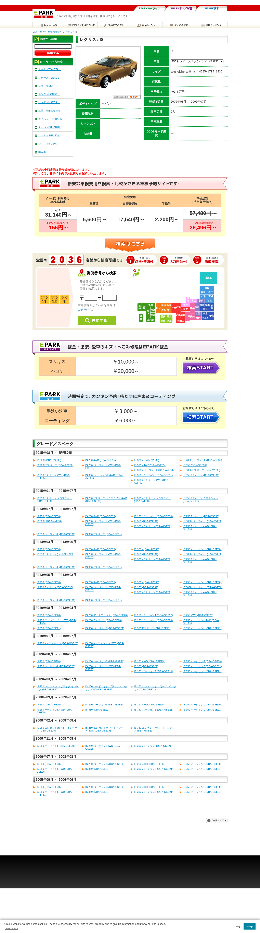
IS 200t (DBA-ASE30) (49, 460)
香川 (169, 316)
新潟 (201, 300)
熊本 (148, 312)
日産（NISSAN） (48, 85)
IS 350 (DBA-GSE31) (195, 465)
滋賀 (185, 309)
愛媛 (163, 316)
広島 (163, 310)
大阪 (178, 314)
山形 (203, 296)
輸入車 (42, 152)
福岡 (150, 305)
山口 (158, 308)
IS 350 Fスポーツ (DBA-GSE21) (152, 628)
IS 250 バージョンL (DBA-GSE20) (153, 620)
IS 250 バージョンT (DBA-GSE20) (153, 615)
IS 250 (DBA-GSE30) (49, 516)
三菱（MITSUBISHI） (50, 110)
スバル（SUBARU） (49, 127)
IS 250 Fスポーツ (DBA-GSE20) (103, 620)
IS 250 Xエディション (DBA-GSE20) (57, 643)
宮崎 (153, 315)
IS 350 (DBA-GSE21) (49, 628)
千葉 (211, 315)
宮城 (210, 296)
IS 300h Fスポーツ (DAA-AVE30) (201, 470)
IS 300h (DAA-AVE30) (146, 460)
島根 (163, 305)
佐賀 (144, 307)
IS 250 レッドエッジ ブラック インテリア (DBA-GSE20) (58, 688)
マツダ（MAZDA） (49, 102)
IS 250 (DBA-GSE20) (49, 615)
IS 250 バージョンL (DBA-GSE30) (153, 516)
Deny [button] (237, 926)
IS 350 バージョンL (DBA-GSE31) (153, 475)
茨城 (212, 307)
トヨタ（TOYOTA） (49, 69)
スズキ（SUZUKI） (49, 135)
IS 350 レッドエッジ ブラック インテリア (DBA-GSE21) (155, 688)
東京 (205, 313)
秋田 (203, 292)
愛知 (192, 316)
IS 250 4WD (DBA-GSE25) (198, 615)
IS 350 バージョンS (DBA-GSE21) (202, 666)
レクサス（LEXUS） (50, 77)
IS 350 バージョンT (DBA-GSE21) (104, 628)
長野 (197, 307)
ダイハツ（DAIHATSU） (52, 119)
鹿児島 (150, 320)
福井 (185, 305)
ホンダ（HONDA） (49, 94)
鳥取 (169, 305)
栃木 (207, 305)
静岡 (198, 317)
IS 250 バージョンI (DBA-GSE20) (56, 746)
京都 (178, 307)
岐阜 (192, 308)
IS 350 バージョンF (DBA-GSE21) (153, 671)
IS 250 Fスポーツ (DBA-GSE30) (201, 516)
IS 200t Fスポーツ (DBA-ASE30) (55, 465)
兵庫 (173, 308)
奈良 (183, 315)
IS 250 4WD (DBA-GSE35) (100, 460)
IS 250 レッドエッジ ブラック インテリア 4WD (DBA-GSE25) (106, 688)
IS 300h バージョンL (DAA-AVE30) (154, 470)
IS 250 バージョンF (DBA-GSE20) (202, 661)
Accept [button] (250, 926)
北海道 (208, 277)
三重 (187, 316)
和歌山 (180, 321)
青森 (207, 288)
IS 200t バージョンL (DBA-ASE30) (202, 460)
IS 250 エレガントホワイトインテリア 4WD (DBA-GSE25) (105, 729)
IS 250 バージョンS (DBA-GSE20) (104, 661)
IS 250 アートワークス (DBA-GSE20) (106, 615)
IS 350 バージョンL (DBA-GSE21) (202, 628)
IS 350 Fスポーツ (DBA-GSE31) (201, 475)
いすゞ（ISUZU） (48, 143)
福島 (209, 300)
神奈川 (205, 318)
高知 (163, 321)
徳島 (169, 321)
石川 (188, 299)
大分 (153, 310)
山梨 (198, 313)
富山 (194, 300)
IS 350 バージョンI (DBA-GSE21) (153, 746)
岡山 (169, 310)
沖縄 (141, 317)
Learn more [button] (11, 928)
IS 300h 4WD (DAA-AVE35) (150, 465)
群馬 (202, 305)
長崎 (140, 307)
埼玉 (205, 309)
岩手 (210, 292)
